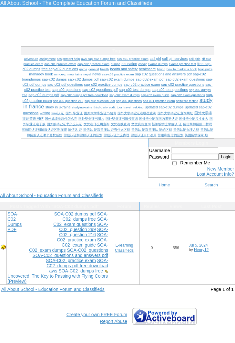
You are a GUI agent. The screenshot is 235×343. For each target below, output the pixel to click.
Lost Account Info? (215, 174)
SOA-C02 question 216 (83, 232)
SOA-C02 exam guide (85, 242)
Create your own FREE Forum (96, 314)
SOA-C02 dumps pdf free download (77, 263)
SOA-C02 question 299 (83, 227)
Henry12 (201, 250)
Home (164, 185)
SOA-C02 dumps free (85, 216)
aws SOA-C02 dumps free (76, 270)
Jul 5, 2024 (198, 245)
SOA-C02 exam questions (80, 221)
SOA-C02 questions (87, 250)
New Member (220, 169)
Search (211, 185)
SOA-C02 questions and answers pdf (70, 255)
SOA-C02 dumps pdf (75, 213)
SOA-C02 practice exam (82, 237)
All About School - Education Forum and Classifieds (51, 195)
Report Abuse (113, 321)
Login (226, 156)
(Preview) (16, 281)
